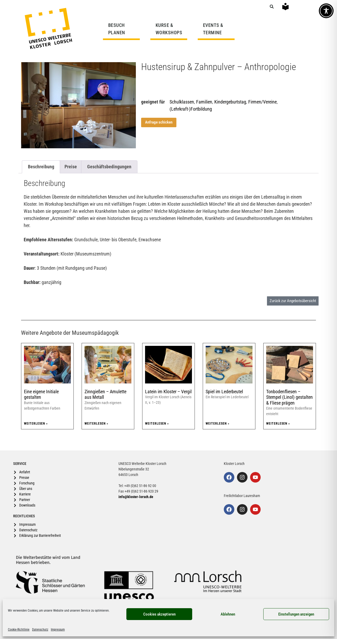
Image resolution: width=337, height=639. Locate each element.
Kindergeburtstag (230, 102)
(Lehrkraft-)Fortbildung (191, 109)
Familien (204, 102)
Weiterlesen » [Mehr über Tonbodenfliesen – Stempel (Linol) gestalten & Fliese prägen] (278, 423)
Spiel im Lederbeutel (224, 391)
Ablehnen (228, 614)
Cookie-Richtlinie (18, 629)
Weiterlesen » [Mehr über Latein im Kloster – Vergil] (157, 423)
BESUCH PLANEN (118, 28)
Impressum (58, 629)
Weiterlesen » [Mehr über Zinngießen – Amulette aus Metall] (96, 423)
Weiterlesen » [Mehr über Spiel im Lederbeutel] (217, 423)
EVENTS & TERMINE (213, 28)
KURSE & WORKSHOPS (170, 28)
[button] (272, 7)
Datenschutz (40, 629)
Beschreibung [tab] (41, 166)
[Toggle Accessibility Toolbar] (326, 11)
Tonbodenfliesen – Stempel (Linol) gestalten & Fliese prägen (289, 397)
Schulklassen (182, 102)
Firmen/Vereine (262, 102)
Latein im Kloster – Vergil (168, 391)
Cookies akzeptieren (159, 614)
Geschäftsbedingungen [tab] (109, 166)
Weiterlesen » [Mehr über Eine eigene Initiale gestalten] (36, 423)
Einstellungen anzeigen (296, 614)
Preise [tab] (71, 166)
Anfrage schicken (158, 122)
